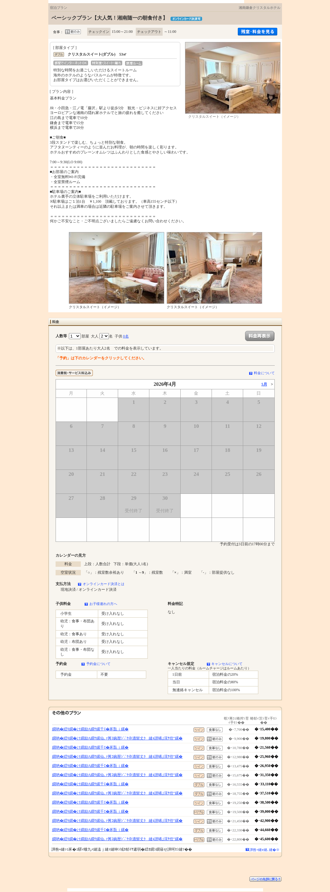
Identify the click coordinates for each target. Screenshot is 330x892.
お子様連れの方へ (103, 604)
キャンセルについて (227, 664)
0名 (126, 336)
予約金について (98, 664)
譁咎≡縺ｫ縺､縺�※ (264, 850)
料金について (264, 373)
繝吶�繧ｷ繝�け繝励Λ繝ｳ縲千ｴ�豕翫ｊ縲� (90, 729)
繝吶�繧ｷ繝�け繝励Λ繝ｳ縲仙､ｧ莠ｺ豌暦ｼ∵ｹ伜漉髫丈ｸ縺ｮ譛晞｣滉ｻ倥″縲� (117, 738)
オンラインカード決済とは (103, 584)
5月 (264, 384)
